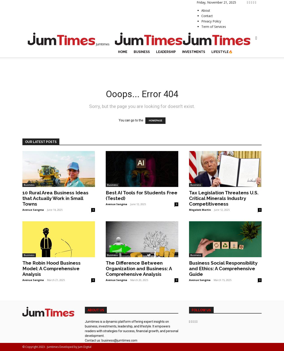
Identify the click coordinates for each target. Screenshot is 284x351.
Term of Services (213, 26)
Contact (207, 16)
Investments (193, 52)
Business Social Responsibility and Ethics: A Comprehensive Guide (223, 268)
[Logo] (149, 44)
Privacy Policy (211, 21)
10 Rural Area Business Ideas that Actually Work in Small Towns (55, 198)
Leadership (166, 52)
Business (142, 52)
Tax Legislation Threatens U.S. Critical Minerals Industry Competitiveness (223, 198)
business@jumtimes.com (119, 340)
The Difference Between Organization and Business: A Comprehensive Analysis (139, 268)
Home (122, 52)
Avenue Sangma (33, 209)
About (205, 10)
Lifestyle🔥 (221, 52)
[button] (256, 38)
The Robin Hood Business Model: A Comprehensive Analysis (51, 268)
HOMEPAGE (155, 120)
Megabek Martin (200, 209)
